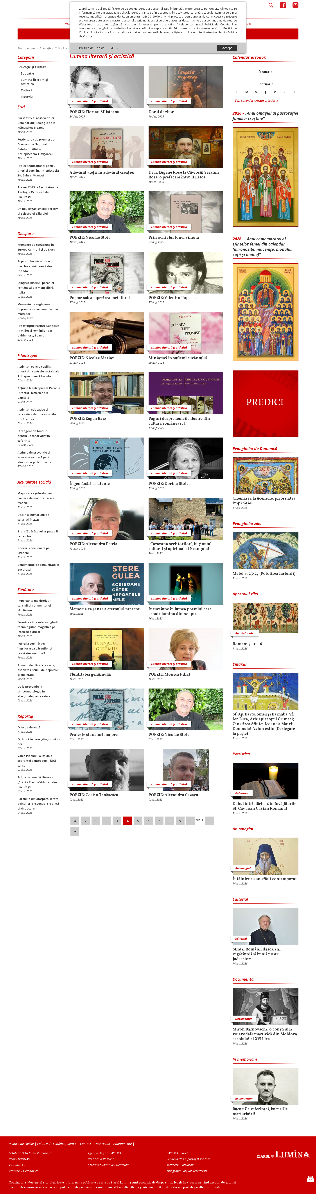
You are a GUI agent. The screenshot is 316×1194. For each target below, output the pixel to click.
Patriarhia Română (101, 1159)
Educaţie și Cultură (32, 67)
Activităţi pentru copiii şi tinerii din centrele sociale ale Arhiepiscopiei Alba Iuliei (38, 371)
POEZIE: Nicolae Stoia (90, 237)
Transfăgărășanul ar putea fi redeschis (38, 533)
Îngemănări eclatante (90, 484)
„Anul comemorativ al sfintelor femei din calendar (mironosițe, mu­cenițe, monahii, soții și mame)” (263, 246)
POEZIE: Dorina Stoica (170, 484)
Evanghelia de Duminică (255, 448)
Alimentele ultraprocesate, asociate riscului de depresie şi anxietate (38, 670)
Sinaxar (240, 664)
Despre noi (102, 1143)
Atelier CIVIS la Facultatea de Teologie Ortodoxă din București (38, 192)
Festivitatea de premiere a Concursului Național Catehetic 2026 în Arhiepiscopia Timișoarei (36, 146)
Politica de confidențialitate (56, 1143)
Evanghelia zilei (247, 523)
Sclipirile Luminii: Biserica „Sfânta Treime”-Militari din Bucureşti (37, 782)
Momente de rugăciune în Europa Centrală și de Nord (36, 247)
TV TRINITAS (17, 1165)
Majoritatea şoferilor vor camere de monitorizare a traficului (36, 498)
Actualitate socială (34, 482)
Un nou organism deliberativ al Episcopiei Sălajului (38, 211)
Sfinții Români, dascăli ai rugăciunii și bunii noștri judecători (257, 954)
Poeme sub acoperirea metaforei (100, 298)
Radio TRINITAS (19, 1159)
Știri (21, 106)
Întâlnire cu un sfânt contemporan (265, 879)
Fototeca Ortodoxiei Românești (30, 1153)
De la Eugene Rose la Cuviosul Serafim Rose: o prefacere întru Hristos (184, 175)
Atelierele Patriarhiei (181, 1165)
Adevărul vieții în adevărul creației (102, 172)
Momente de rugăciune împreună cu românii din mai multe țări (38, 309)
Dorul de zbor (161, 112)
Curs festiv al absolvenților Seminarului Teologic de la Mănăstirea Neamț (37, 123)
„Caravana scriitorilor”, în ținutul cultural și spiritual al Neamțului (180, 547)
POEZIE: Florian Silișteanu (94, 112)
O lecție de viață (29, 727)
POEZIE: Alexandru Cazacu (173, 795)
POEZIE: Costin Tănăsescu (94, 795)
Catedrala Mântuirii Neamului (108, 1165)
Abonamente (122, 1143)
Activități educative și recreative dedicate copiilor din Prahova (37, 414)
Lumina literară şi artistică (34, 82)
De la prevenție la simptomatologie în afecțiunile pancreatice (34, 691)
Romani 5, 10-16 (247, 644)
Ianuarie (266, 72)
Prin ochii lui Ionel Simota (174, 237)
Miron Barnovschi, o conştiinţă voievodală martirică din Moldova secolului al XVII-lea (265, 1034)
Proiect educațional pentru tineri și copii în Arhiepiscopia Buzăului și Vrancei (38, 170)
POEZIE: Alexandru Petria (93, 544)
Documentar (244, 979)
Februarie (265, 84)
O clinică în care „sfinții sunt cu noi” (39, 741)
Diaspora (26, 233)
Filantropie (27, 355)
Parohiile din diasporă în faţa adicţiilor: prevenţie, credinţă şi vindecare (38, 803)
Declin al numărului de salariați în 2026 (33, 517)
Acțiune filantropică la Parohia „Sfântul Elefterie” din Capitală (39, 393)
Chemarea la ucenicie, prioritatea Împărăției (264, 501)
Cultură (26, 90)
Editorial (240, 899)
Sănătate (26, 589)
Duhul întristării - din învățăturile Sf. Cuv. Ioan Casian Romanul (264, 806)
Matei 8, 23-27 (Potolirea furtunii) (264, 573)
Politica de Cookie (91, 48)
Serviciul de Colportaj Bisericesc (188, 1159)
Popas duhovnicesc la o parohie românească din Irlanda (35, 266)
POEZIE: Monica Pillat (169, 674)
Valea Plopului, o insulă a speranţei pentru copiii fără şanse (37, 760)
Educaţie (27, 73)
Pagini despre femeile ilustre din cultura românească (179, 421)
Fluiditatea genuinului (90, 674)
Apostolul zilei (245, 593)
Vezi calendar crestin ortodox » (256, 100)
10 (190, 821)
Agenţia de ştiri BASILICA (104, 1153)
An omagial (243, 828)
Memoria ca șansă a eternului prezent (105, 609)
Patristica (241, 753)
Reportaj (25, 716)
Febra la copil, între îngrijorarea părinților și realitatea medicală (35, 648)
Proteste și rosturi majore (94, 735)
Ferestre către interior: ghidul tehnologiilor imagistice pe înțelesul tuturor (38, 627)
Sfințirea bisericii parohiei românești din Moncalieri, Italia (36, 287)
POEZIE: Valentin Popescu (173, 298)
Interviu (27, 96)
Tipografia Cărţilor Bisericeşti (187, 1171)
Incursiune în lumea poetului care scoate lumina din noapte (180, 612)
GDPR (114, 48)
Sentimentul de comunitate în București (38, 567)
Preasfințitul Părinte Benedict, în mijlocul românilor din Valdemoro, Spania (39, 330)
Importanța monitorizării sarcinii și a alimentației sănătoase (35, 605)
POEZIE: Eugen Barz (88, 418)
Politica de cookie (21, 1143)
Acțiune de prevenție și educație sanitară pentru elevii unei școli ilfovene (35, 457)
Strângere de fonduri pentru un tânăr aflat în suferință (34, 436)
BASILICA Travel (177, 1153)
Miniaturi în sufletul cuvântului (178, 358)
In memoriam (245, 1059)
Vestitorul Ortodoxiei (23, 1171)
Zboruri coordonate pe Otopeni (34, 550)
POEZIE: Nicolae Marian (92, 358)
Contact (85, 1143)
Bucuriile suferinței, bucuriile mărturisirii (260, 1112)
